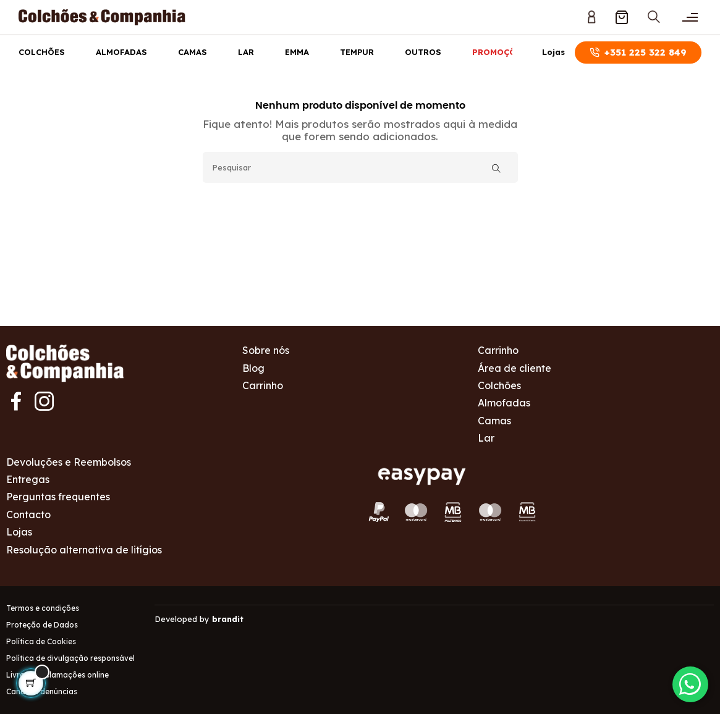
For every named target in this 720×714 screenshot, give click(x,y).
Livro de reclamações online (57, 674)
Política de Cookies (41, 641)
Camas (192, 52)
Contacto (28, 514)
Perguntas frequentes (58, 496)
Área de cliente (514, 368)
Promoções (499, 52)
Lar (246, 52)
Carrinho (262, 385)
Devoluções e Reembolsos (68, 462)
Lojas (553, 52)
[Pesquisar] (360, 167)
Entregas (27, 479)
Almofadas (121, 52)
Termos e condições (42, 608)
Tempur (357, 52)
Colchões (42, 52)
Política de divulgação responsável (70, 658)
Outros (423, 52)
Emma (297, 52)
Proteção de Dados (42, 624)
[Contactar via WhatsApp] (689, 683)
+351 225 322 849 (638, 52)
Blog (253, 368)
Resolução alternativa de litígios (84, 550)
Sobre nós (265, 350)
